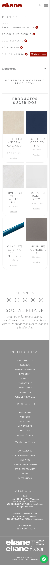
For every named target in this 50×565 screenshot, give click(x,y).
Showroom (25, 392)
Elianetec (25, 379)
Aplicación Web (25, 435)
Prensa (25, 474)
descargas (25, 365)
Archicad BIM (25, 426)
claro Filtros (40, 54)
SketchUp (25, 431)
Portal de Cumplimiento (25, 455)
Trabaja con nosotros (25, 464)
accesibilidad (25, 478)
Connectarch (25, 388)
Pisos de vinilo (25, 383)
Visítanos (25, 460)
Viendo (4, 24)
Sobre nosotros (25, 360)
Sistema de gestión (25, 369)
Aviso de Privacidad (25, 397)
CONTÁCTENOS (25, 451)
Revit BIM (25, 421)
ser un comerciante (25, 469)
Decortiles (25, 374)
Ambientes (25, 417)
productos (25, 412)
